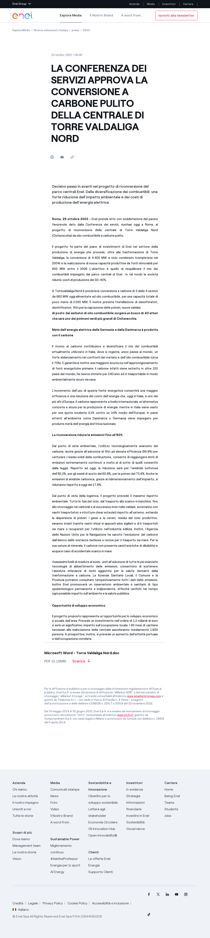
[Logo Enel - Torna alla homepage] (23, 15)
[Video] (66, 809)
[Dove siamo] (29, 839)
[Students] (180, 809)
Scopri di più (22, 832)
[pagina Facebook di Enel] (149, 894)
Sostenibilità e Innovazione (99, 786)
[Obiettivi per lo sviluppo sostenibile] (104, 799)
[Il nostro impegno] (29, 802)
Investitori (169, 4)
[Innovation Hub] (104, 829)
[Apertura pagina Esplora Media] (21, 30)
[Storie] (29, 815)
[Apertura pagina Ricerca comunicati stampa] (51, 30)
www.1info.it (125, 715)
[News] (66, 796)
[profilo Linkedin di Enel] (167, 894)
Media (151, 4)
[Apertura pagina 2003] (86, 30)
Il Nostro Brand (101, 15)
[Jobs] (180, 815)
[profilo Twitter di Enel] (158, 894)
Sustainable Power (65, 839)
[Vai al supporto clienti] (104, 872)
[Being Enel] (180, 796)
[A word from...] (66, 822)
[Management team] (29, 845)
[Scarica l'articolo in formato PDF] (81, 662)
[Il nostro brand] (66, 815)
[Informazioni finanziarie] (142, 805)
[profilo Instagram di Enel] (186, 894)
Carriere (188, 4)
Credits (18, 903)
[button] (21, 4)
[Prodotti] (29, 796)
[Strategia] (142, 796)
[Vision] (29, 859)
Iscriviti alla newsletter (176, 15)
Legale (33, 903)
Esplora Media (71, 18)
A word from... (132, 15)
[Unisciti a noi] (29, 809)
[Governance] (142, 829)
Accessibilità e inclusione (110, 903)
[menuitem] (149, 894)
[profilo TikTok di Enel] (149, 914)
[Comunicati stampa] (66, 789)
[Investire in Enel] (142, 815)
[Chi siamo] (29, 789)
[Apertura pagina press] (75, 30)
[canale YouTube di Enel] (176, 894)
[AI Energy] (66, 872)
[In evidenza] (142, 789)
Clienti (93, 852)
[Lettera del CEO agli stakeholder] (104, 812)
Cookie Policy (77, 903)
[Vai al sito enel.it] (104, 862)
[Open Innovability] (104, 835)
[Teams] (180, 802)
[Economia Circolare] (104, 822)
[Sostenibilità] (142, 822)
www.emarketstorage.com (144, 696)
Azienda (134, 4)
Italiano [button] (21, 909)
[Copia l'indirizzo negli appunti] (72, 157)
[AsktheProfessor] (66, 859)
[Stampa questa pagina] (52, 157)
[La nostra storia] (29, 852)
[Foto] (66, 802)
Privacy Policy (53, 903)
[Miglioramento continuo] (66, 849)
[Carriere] (180, 789)
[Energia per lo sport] (66, 865)
